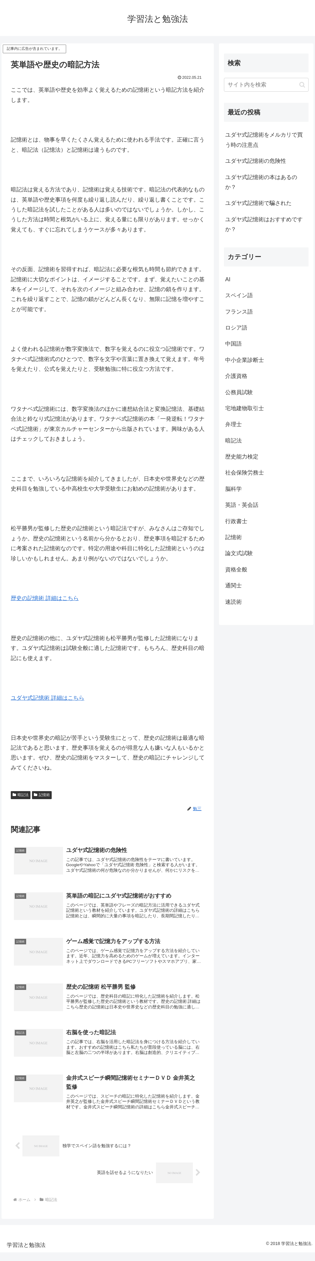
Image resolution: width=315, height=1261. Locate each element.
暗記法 (21, 795)
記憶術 (42, 795)
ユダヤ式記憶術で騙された (258, 203)
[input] (266, 85)
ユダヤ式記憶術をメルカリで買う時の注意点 (264, 140)
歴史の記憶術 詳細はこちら (45, 598)
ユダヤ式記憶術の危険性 (255, 161)
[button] (302, 84)
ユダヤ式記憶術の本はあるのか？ (261, 182)
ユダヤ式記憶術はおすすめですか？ (264, 224)
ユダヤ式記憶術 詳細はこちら (47, 698)
